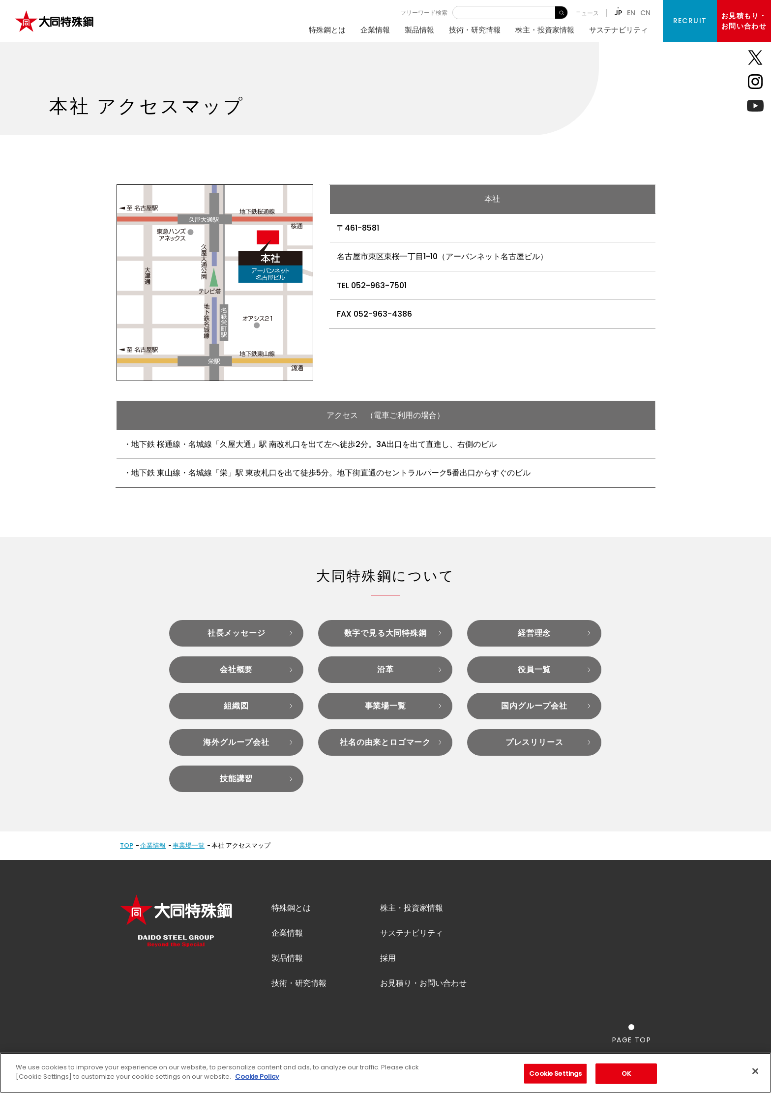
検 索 (561, 12)
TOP (126, 845)
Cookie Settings (555, 1073)
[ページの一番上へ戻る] (631, 1033)
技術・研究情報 (475, 30)
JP (618, 12)
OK (626, 1073)
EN (631, 12)
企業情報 (375, 30)
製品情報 (419, 30)
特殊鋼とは (327, 30)
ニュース (587, 13)
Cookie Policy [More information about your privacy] (257, 1076)
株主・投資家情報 (544, 30)
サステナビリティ (618, 30)
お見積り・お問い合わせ (423, 983)
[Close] (755, 1071)
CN (645, 12)
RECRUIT (690, 21)
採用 (388, 958)
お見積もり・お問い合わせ (744, 21)
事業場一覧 (189, 845)
